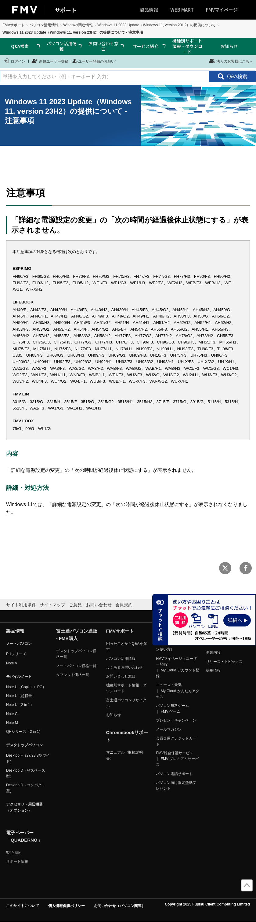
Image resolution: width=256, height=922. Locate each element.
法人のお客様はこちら (231, 61)
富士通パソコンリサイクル (126, 703)
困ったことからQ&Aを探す (126, 646)
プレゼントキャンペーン (176, 720)
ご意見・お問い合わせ (90, 604)
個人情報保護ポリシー (66, 906)
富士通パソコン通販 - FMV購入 (76, 634)
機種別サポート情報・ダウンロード (187, 46)
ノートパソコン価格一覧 (76, 666)
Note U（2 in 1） (20, 705)
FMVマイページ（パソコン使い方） (176, 646)
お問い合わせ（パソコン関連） (119, 906)
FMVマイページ (222, 9)
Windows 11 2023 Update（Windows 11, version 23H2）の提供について (156, 25)
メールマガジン (169, 729)
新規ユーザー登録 (49, 61)
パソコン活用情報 (44, 25)
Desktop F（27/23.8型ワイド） (28, 758)
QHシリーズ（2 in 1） (24, 731)
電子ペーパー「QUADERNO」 (24, 836)
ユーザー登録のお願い (93, 61)
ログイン (14, 61)
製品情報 (149, 9)
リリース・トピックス (224, 661)
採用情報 (213, 670)
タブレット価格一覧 (72, 675)
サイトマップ (52, 604)
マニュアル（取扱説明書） (124, 755)
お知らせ (229, 46)
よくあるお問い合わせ (124, 667)
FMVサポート (13, 25)
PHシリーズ (16, 654)
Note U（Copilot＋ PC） (26, 687)
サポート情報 (17, 861)
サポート (66, 10)
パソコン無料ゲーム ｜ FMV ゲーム (172, 708)
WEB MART (182, 9)
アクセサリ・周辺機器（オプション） (24, 807)
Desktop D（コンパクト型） (25, 788)
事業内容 (213, 652)
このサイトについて (22, 906)
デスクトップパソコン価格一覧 (76, 654)
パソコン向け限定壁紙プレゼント (176, 786)
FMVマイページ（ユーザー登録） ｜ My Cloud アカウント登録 (177, 667)
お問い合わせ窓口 (103, 46)
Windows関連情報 (78, 25)
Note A (11, 663)
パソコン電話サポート (174, 774)
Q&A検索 (20, 46)
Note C (11, 714)
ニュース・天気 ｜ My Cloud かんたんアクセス (177, 691)
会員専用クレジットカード (176, 741)
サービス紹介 (145, 46)
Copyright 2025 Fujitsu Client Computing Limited (207, 904)
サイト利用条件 (21, 604)
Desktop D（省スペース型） (25, 773)
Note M (12, 723)
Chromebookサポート (127, 736)
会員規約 (123, 604)
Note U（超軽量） (21, 696)
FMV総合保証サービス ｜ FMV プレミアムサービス (177, 759)
